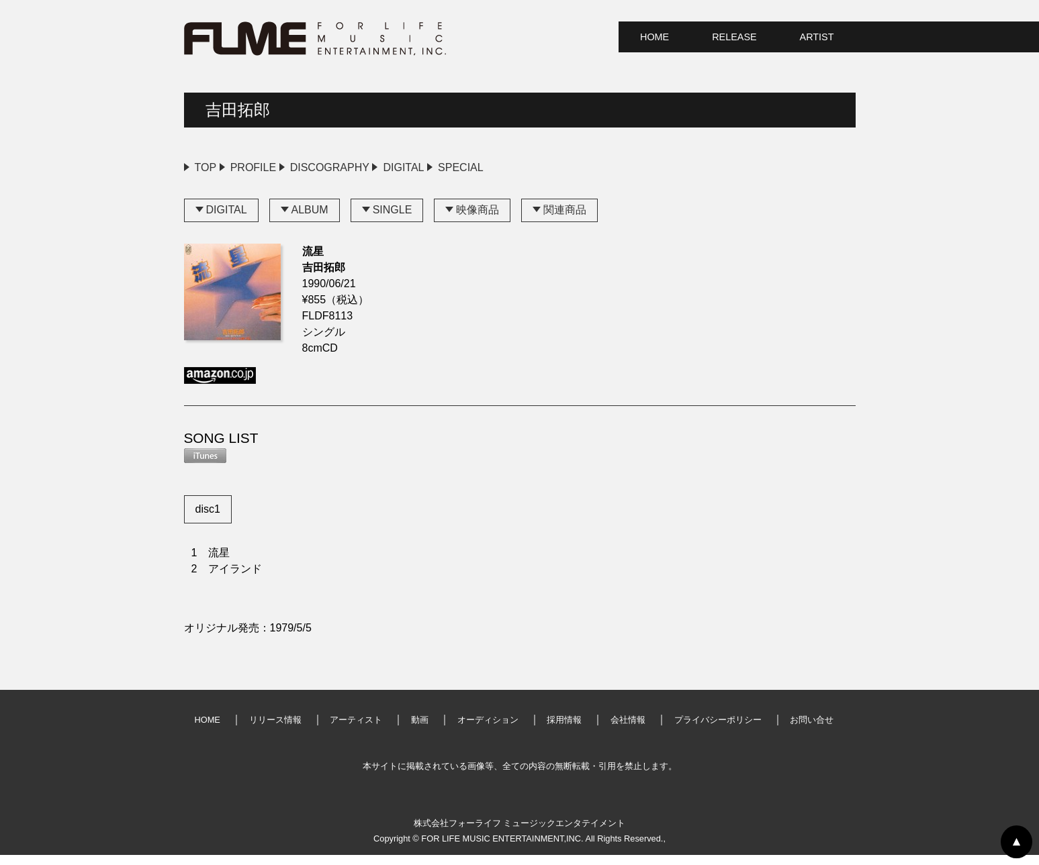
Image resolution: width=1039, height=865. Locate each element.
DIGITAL (491, 167)
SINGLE (392, 219)
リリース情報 (275, 730)
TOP (206, 167)
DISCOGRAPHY (388, 167)
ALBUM (309, 219)
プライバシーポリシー (718, 730)
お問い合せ (811, 730)
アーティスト (356, 730)
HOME (654, 37)
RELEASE (734, 37)
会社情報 (628, 730)
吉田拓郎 (238, 110)
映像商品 (477, 219)
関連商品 (564, 219)
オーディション (487, 730)
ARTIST (817, 37)
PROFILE (282, 167)
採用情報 (564, 730)
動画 (419, 730)
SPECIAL (577, 167)
